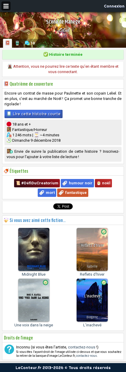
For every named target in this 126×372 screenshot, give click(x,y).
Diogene (92, 317)
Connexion (114, 6)
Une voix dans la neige (33, 325)
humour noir (80, 183)
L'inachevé (92, 325)
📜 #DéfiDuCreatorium (37, 183)
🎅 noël (103, 183)
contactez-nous (81, 347)
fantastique (76, 192)
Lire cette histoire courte (33, 113)
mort (50, 192)
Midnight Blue (33, 274)
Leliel (63, 30)
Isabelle (92, 266)
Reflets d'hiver (92, 274)
